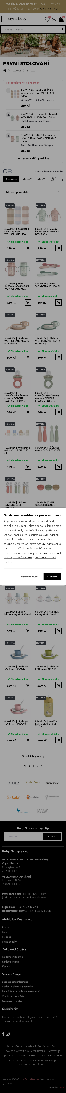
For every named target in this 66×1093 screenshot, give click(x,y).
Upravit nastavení (29, 576)
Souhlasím (52, 576)
